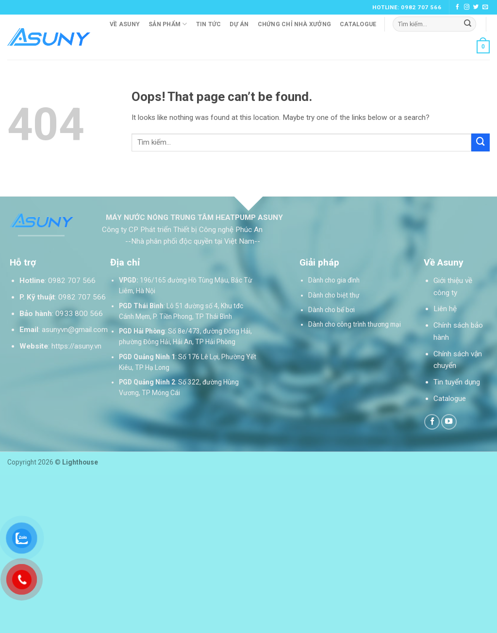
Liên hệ (445, 308)
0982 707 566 (72, 280)
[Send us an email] (485, 7)
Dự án (239, 24)
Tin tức (208, 24)
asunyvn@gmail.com (75, 329)
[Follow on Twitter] (476, 7)
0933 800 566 (79, 313)
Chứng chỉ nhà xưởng (294, 24)
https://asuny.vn (76, 346)
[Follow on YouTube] (449, 422)
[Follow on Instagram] (467, 7)
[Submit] (468, 24)
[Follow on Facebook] (458, 7)
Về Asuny (125, 24)
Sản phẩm (168, 24)
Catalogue (358, 24)
